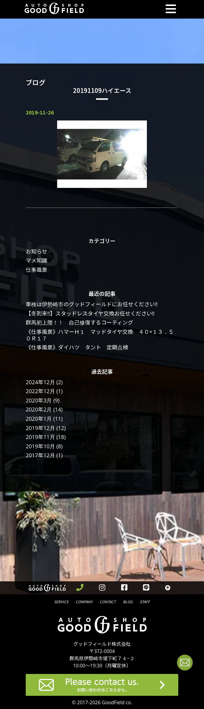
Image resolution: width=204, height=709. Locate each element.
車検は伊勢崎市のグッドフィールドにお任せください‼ (92, 304)
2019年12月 (40, 428)
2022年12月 (40, 391)
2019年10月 (40, 446)
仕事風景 (36, 269)
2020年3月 (39, 400)
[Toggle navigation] (170, 9)
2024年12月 (40, 382)
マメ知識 (36, 260)
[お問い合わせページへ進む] (185, 664)
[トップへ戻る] (168, 588)
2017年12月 (40, 455)
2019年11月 (40, 437)
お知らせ (36, 251)
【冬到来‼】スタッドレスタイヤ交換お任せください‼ (90, 313)
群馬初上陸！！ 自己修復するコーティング (79, 322)
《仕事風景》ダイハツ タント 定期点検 (77, 347)
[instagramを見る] (102, 588)
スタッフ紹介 (144, 601)
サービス (61, 601)
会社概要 (84, 601)
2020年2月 (39, 409)
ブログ (127, 601)
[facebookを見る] (124, 588)
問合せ (107, 601)
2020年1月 (39, 418)
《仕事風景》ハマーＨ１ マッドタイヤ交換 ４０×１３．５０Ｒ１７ (100, 335)
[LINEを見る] (146, 588)
